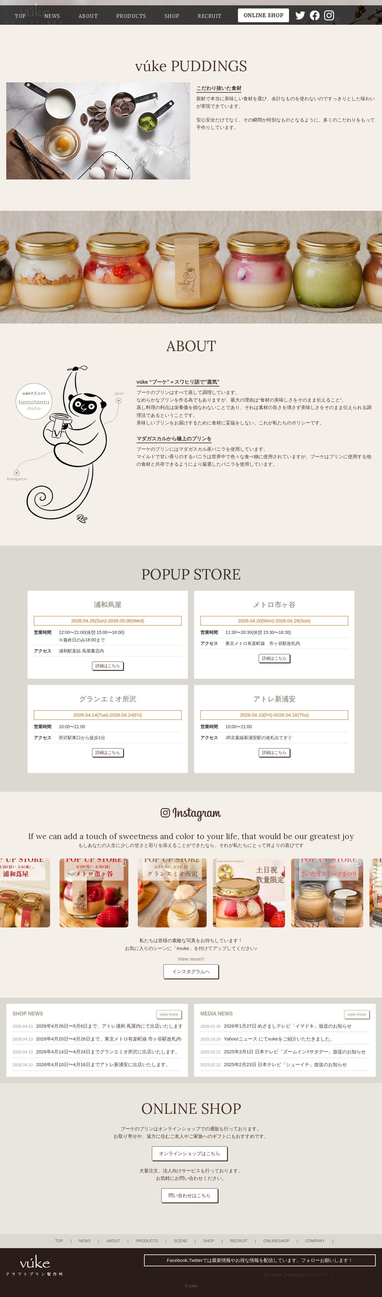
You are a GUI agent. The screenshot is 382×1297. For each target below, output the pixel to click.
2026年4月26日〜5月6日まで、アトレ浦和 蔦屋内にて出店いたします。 (106, 1026)
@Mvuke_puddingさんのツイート (298, 1274)
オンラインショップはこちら (189, 1153)
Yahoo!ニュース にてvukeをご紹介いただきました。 (279, 1038)
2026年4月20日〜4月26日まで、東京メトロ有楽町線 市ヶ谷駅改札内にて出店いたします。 (106, 1038)
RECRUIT (210, 16)
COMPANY (315, 1241)
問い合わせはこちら (189, 1195)
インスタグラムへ (191, 971)
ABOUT (88, 16)
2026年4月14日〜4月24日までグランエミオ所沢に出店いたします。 (106, 1051)
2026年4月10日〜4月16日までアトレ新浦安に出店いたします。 (103, 1064)
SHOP (172, 16)
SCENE (181, 1241)
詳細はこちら (108, 665)
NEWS (52, 16)
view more (169, 1014)
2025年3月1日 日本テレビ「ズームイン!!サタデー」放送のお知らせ (295, 1051)
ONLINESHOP (276, 1241)
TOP (20, 16)
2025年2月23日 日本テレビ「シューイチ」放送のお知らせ (285, 1064)
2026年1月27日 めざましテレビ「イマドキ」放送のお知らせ (288, 1026)
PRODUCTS (131, 16)
